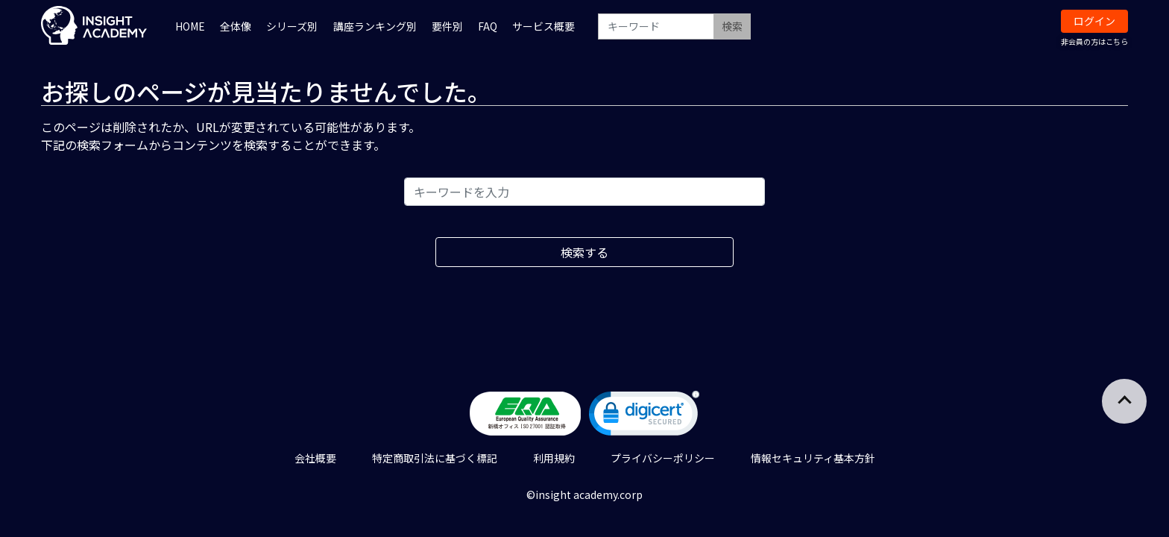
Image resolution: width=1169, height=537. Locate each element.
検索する (584, 252)
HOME (190, 26)
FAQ (487, 26)
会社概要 (315, 457)
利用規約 (554, 457)
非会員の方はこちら (1094, 41)
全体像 (235, 26)
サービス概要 (543, 26)
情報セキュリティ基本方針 (813, 457)
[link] (644, 416)
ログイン (1094, 20)
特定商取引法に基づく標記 (434, 457)
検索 (732, 26)
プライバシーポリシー (663, 457)
